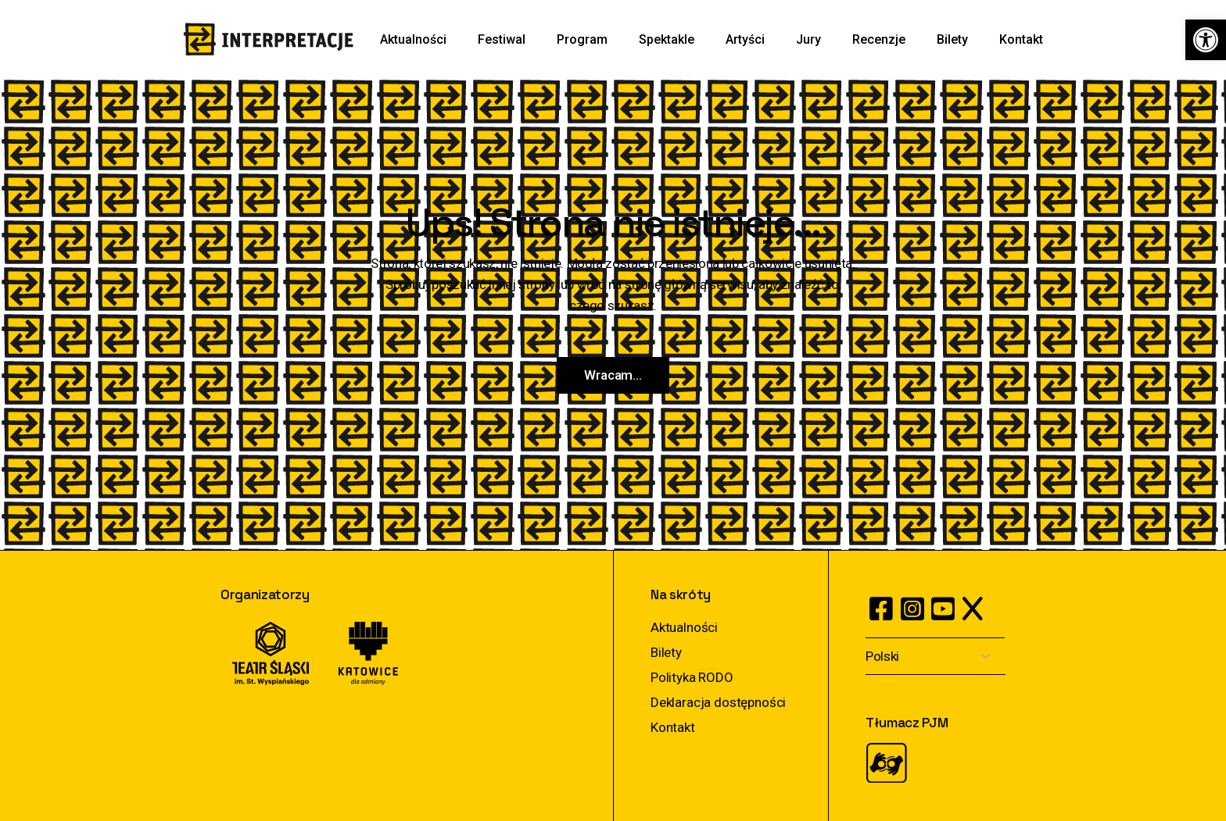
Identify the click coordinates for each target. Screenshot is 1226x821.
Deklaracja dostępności (718, 702)
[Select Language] (936, 656)
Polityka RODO (692, 677)
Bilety (666, 652)
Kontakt (673, 727)
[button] (1205, 40)
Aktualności (684, 627)
